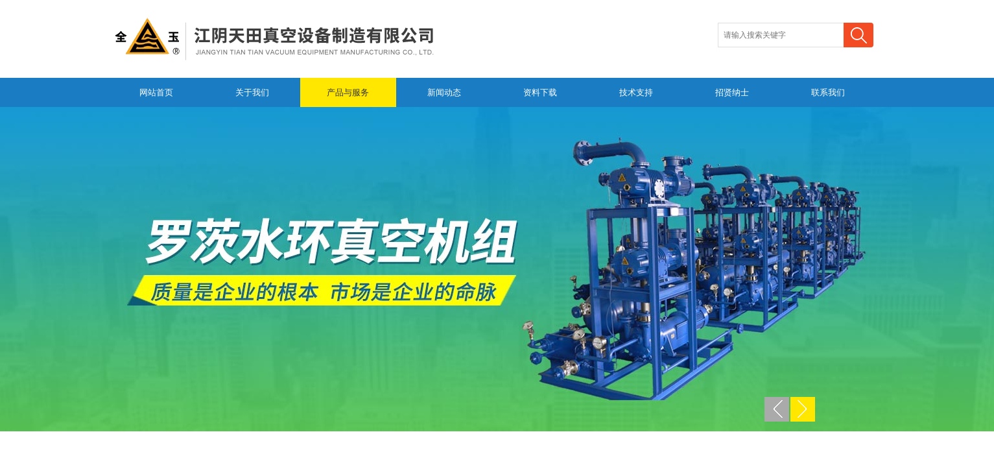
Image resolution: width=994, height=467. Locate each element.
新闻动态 (444, 92)
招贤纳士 (732, 92)
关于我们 (252, 92)
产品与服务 (348, 92)
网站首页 (156, 92)
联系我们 (828, 92)
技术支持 (636, 92)
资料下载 (540, 92)
